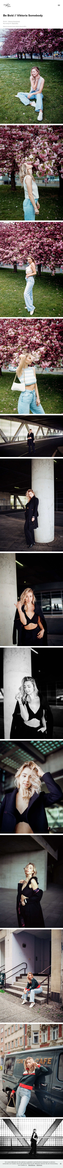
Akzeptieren (31, 1165)
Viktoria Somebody (14, 21)
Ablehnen (39, 1165)
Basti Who (15, 23)
